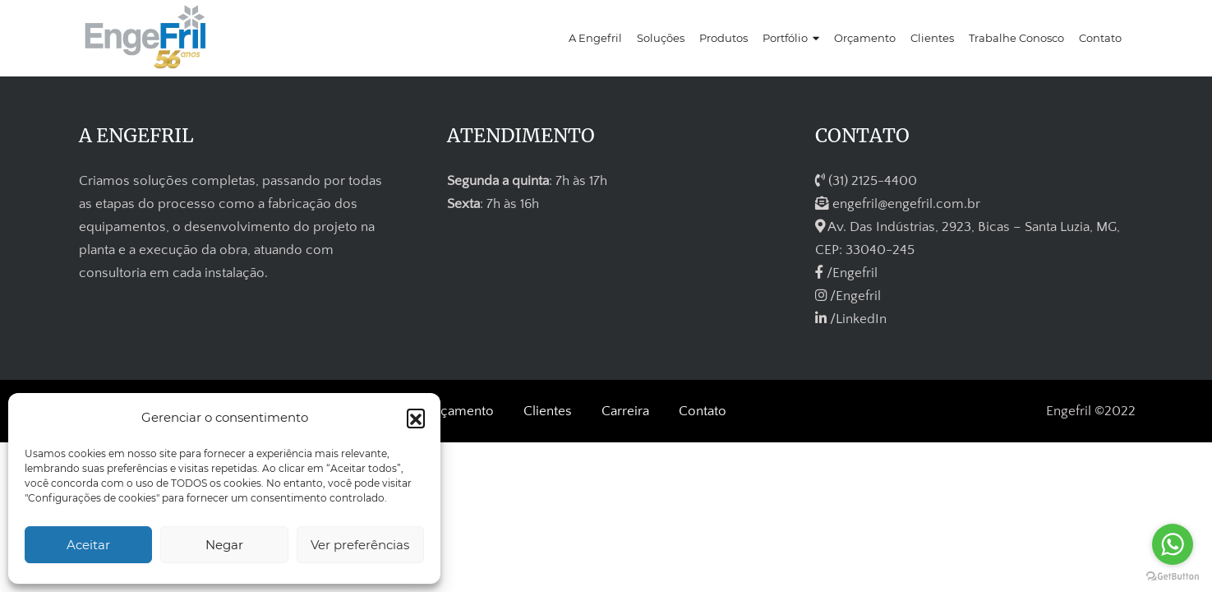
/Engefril (846, 273)
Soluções (660, 37)
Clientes (932, 37)
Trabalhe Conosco (1016, 37)
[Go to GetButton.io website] (1172, 575)
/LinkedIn (851, 319)
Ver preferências (360, 545)
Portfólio (785, 37)
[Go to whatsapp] (1172, 544)
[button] (416, 417)
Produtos (723, 37)
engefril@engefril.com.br (897, 204)
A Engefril (595, 37)
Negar (224, 545)
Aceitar (88, 545)
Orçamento (865, 37)
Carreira (625, 411)
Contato (1100, 37)
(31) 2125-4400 (866, 180)
